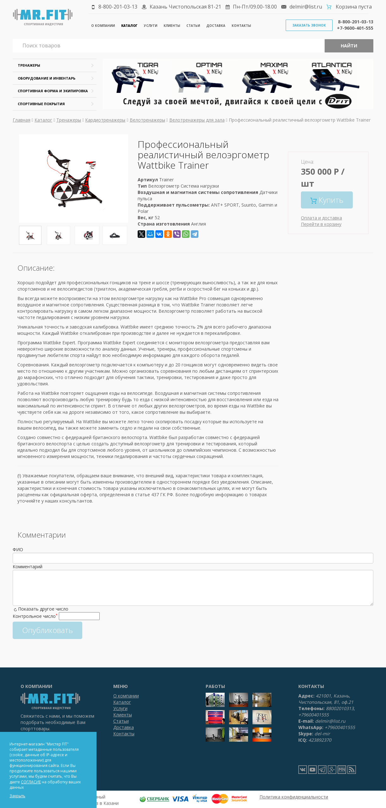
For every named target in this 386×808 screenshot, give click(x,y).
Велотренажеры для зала (197, 120)
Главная (21, 120)
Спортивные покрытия (41, 103)
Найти (349, 46)
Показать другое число (43, 609)
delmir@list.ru (306, 6)
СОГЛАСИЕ (31, 782)
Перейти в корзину (321, 224)
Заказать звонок (309, 25)
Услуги (150, 25)
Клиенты (172, 25)
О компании (103, 25)
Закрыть (17, 796)
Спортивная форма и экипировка (53, 90)
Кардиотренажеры (105, 120)
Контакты (241, 25)
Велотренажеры (147, 120)
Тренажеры (29, 65)
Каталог (129, 25)
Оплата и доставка (321, 218)
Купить (326, 200)
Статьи (193, 25)
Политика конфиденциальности (293, 797)
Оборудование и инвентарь (46, 78)
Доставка (215, 25)
